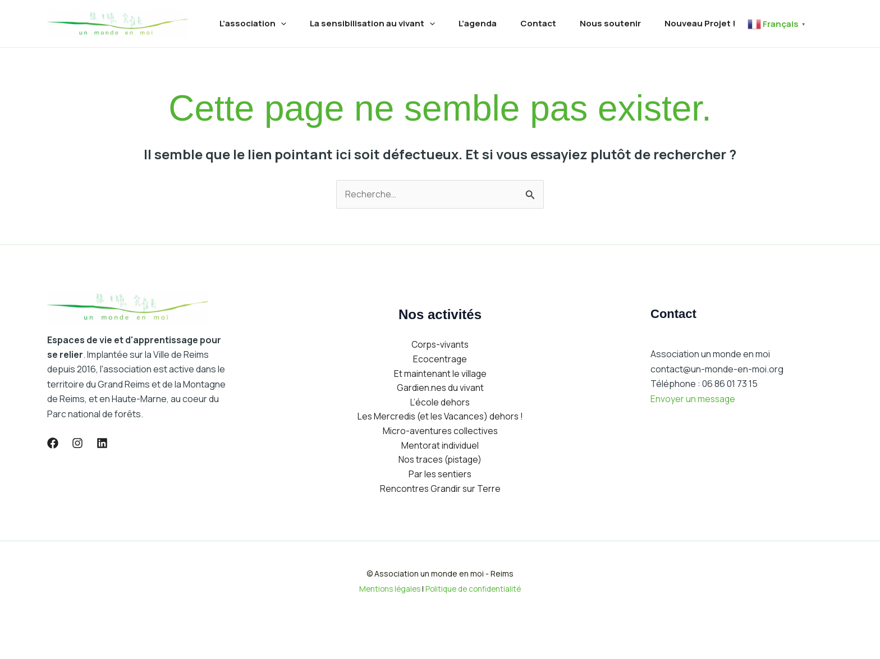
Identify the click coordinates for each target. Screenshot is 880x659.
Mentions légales (387, 626)
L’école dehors (440, 437)
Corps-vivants (440, 378)
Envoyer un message (693, 431)
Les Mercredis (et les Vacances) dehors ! (440, 452)
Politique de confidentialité (475, 626)
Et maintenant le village (440, 408)
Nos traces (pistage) (440, 496)
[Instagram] (77, 475)
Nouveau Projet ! (718, 19)
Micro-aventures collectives (440, 467)
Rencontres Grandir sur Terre (440, 526)
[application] (282, 19)
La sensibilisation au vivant (377, 19)
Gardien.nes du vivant (440, 422)
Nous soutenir (625, 19)
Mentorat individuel (440, 482)
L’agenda (486, 19)
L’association (254, 19)
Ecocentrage (440, 393)
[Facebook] (52, 475)
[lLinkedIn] (102, 475)
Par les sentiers (440, 511)
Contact (550, 19)
